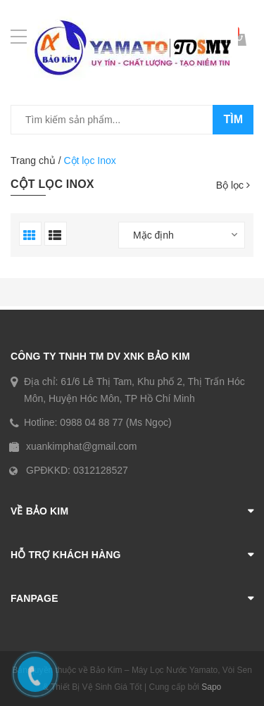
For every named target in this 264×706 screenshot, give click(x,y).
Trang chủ (33, 160)
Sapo (211, 687)
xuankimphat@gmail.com (81, 446)
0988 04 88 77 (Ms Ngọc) (115, 422)
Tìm (233, 119)
